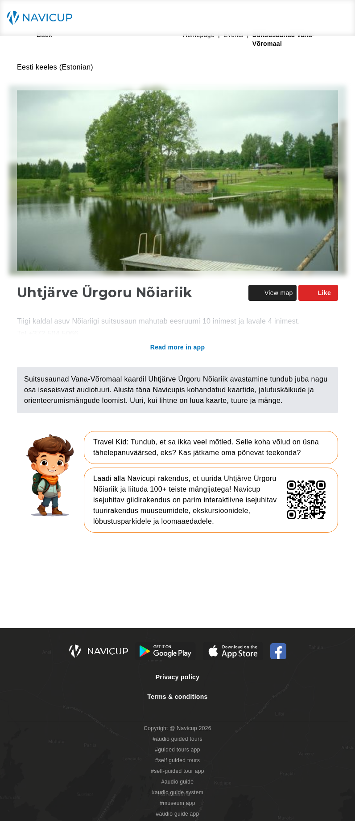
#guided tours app (177, 750)
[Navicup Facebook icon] (278, 651)
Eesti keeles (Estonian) (55, 67)
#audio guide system (177, 792)
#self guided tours (177, 760)
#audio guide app (177, 814)
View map (272, 292)
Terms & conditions (177, 696)
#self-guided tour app (177, 771)
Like (318, 292)
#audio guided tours (177, 739)
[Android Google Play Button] (165, 651)
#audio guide (177, 782)
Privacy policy (178, 677)
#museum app (177, 803)
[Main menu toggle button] (339, 18)
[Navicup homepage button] (42, 18)
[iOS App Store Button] (233, 651)
